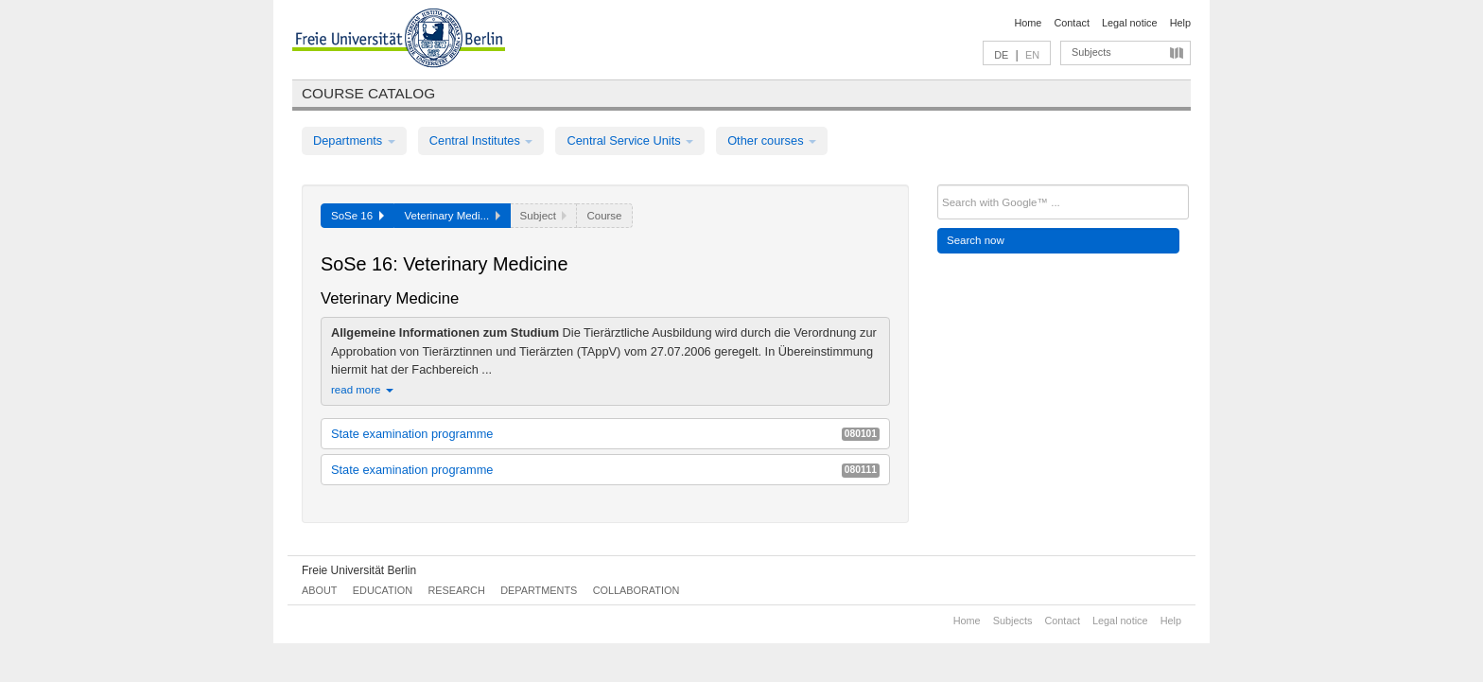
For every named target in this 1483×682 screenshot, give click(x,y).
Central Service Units (630, 140)
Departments (354, 140)
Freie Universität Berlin (359, 570)
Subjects (1091, 52)
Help (1180, 22)
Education (382, 590)
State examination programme (605, 434)
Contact (1071, 22)
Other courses (771, 140)
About (319, 590)
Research (455, 590)
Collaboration (636, 590)
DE (1001, 55)
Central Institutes (481, 140)
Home (1027, 22)
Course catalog (368, 93)
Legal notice (1130, 22)
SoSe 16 (357, 215)
